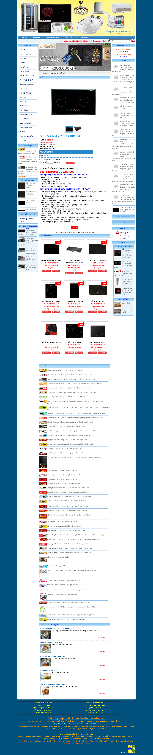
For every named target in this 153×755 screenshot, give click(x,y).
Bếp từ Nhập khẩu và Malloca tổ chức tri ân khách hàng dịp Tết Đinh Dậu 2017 (70, 552)
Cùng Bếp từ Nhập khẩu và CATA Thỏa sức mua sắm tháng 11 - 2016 (67, 544)
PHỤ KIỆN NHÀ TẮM (26, 136)
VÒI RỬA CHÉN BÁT (26, 80)
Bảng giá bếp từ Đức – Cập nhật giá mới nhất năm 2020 (127, 115)
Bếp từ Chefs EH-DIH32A (74, 301)
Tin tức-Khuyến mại (52, 37)
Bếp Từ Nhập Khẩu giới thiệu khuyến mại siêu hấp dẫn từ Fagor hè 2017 (69, 515)
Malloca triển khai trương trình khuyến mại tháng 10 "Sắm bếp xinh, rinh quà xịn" (71, 379)
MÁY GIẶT (23, 132)
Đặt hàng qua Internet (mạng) (26, 220)
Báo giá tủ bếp (126, 303)
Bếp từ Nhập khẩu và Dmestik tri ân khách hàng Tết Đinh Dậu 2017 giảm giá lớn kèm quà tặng (75, 535)
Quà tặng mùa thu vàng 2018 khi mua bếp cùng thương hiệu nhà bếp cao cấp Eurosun (72, 392)
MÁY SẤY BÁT (24, 110)
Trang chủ (54, 73)
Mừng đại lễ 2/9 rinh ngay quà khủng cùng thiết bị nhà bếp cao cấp (67, 440)
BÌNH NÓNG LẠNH (26, 127)
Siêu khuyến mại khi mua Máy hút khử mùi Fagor (127, 281)
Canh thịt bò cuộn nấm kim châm (52, 656)
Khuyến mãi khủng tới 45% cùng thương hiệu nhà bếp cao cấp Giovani (68, 506)
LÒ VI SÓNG (24, 119)
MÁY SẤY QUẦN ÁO (26, 114)
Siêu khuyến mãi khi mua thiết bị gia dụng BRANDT (62, 594)
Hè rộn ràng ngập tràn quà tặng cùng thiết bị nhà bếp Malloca (65, 475)
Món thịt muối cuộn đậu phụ (51, 642)
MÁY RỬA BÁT (24, 106)
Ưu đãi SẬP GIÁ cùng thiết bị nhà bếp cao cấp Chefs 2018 (64, 470)
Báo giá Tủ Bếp (123, 299)
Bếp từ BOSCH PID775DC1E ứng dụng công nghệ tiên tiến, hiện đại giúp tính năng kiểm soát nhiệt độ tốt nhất (123, 199)
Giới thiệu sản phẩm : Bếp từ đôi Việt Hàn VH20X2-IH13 (27, 233)
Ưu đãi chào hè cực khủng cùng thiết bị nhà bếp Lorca (63, 479)
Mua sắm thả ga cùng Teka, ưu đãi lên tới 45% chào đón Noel (27, 157)
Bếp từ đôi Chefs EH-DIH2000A (51, 260)
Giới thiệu (36, 37)
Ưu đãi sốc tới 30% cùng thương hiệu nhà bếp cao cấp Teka (64, 448)
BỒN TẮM (23, 63)
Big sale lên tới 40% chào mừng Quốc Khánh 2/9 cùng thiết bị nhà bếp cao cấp (70, 444)
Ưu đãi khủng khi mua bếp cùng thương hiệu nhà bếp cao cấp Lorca (67, 453)
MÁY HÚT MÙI (24, 71)
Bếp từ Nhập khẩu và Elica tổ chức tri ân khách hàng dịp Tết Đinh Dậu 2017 (70, 548)
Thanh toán (124, 238)
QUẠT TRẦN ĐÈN (25, 123)
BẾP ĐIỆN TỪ (24, 67)
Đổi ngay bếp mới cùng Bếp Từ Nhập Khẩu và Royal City (64, 526)
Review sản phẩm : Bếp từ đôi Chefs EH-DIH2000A (31, 251)
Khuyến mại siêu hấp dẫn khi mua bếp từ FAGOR (123, 273)
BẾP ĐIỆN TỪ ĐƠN (26, 93)
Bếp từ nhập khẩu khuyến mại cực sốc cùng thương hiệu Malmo (66, 619)
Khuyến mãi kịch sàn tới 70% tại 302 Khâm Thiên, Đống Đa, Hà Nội (67, 510)
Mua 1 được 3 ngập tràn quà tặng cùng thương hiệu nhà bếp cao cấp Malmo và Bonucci (73, 431)
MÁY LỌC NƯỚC (25, 54)
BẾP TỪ (22, 50)
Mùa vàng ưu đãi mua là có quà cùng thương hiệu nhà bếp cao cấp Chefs (68, 388)
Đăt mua (47, 271)
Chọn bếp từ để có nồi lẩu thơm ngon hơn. (56, 628)
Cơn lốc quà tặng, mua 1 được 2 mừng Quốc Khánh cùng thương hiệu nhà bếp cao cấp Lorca (74, 417)
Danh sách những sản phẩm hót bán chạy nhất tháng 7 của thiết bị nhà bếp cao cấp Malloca (74, 457)
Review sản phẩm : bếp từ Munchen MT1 (31, 267)
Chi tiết (57, 271)
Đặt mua (71, 162)
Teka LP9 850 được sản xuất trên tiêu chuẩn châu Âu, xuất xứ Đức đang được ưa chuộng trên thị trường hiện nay (123, 79)
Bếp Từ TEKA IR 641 (74, 342)
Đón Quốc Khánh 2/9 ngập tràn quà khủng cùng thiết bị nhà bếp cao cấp (68, 435)
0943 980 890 (123, 56)
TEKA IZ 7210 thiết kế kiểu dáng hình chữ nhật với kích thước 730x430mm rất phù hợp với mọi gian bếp (123, 156)
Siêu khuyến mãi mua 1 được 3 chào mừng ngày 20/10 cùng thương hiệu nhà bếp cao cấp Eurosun (76, 413)
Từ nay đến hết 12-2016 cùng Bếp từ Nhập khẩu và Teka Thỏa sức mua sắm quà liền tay (73, 539)
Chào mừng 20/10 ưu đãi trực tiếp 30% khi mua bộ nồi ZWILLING (67, 397)
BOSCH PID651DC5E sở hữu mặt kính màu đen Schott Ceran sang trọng (127, 100)
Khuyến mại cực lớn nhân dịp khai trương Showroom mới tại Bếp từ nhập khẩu (71, 607)
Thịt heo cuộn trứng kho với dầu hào (54, 684)
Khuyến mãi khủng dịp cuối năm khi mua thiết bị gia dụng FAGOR (66, 590)
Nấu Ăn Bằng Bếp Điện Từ (50, 625)
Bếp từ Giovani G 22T (98, 301)
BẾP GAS (23, 97)
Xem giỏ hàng (125, 236)
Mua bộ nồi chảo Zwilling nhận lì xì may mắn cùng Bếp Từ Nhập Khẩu (68, 530)
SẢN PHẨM (69, 37)
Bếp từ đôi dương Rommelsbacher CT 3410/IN (74, 261)
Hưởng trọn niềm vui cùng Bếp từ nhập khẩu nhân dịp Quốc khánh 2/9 (68, 602)
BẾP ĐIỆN (23, 58)
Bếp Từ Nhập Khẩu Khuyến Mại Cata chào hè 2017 (62, 522)
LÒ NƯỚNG (23, 101)
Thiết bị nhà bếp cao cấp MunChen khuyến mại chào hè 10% (65, 585)
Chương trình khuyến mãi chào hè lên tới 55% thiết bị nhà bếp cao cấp (68, 488)
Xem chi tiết (101, 638)
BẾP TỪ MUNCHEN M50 (98, 260)
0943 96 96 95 (123, 51)
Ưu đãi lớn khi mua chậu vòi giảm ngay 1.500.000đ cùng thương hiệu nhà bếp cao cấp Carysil (75, 383)
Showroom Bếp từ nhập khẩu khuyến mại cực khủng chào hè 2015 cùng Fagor (70, 615)
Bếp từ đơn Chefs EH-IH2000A (51, 301)
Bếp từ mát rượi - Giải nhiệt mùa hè (58, 557)
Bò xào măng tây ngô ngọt (50, 670)
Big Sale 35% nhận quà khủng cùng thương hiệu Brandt (63, 580)
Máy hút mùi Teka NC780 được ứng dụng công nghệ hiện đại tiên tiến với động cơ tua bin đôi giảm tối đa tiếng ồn (123, 144)
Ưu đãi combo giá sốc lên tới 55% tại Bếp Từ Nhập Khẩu (64, 483)
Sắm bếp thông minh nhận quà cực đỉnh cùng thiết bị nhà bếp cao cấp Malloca (70, 422)
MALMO (52, 148)
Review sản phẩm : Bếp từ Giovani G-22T (31, 259)
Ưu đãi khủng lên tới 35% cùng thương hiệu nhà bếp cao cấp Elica (66, 426)
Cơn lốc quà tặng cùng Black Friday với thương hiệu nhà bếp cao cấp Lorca (69, 375)
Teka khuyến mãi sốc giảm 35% (56, 566)
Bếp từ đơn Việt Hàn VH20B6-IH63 (51, 343)
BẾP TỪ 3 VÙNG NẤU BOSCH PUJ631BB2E (31, 192)
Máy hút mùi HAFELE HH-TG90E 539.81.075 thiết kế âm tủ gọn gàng (127, 123)
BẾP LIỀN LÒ (24, 89)
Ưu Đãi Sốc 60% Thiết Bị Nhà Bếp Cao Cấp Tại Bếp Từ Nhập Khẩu (67, 501)
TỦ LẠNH (23, 140)
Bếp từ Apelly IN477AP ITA (97, 342)
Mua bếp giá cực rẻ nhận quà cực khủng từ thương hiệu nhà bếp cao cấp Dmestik (71, 570)
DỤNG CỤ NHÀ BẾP (26, 84)
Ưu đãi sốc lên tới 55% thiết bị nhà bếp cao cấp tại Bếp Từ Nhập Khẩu (68, 492)
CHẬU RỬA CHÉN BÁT (27, 76)
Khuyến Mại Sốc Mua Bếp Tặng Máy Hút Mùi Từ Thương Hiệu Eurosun (69, 496)
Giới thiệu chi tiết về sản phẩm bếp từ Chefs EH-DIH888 (127, 210)
